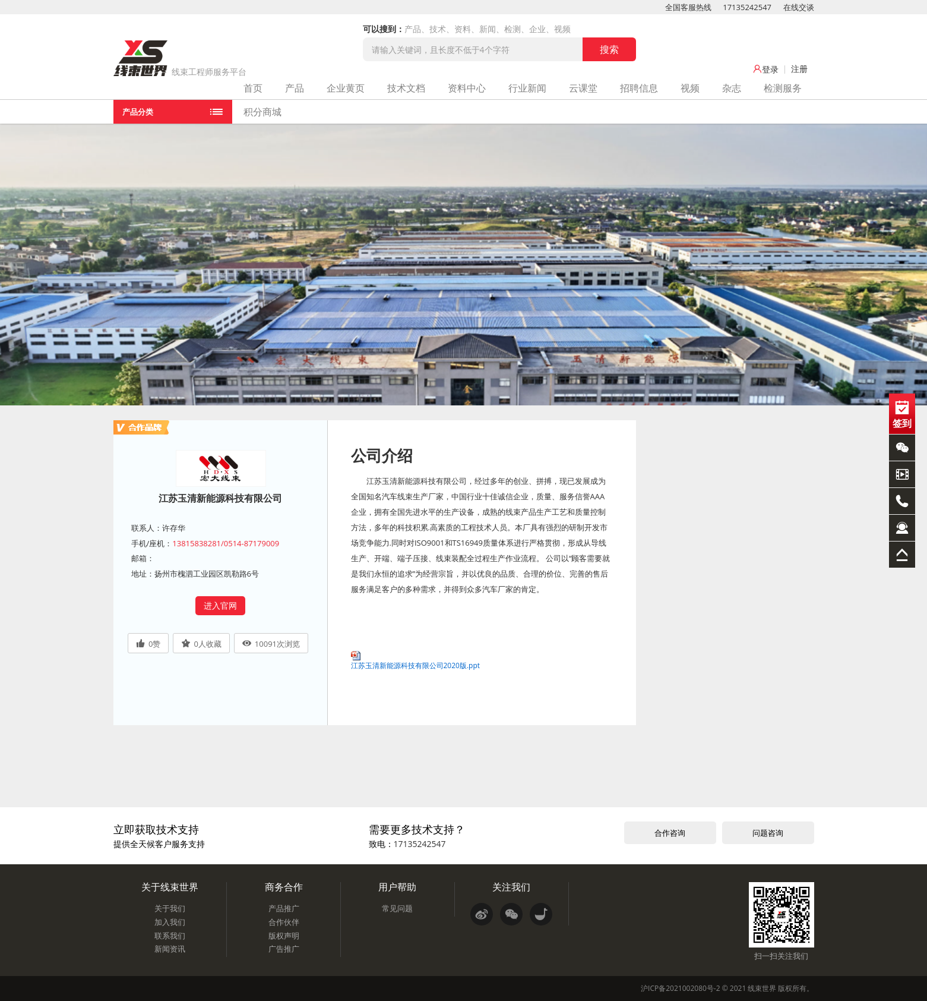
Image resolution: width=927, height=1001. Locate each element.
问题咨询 (767, 832)
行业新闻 (527, 88)
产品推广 (283, 908)
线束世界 (762, 988)
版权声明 (283, 935)
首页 (252, 88)
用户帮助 (397, 886)
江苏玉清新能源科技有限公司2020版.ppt (415, 665)
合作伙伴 (283, 922)
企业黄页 (346, 88)
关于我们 (169, 908)
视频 (690, 88)
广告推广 (283, 948)
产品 (294, 88)
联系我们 (169, 935)
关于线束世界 (169, 886)
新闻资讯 (169, 948)
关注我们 (511, 886)
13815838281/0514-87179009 (225, 543)
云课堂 (583, 88)
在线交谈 (798, 7)
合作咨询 (669, 832)
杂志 (731, 88)
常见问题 (397, 908)
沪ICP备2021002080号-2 (680, 988)
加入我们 (169, 922)
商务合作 (284, 886)
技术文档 (406, 88)
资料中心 (467, 88)
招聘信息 (639, 88)
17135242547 (747, 7)
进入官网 (220, 605)
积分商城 (262, 111)
